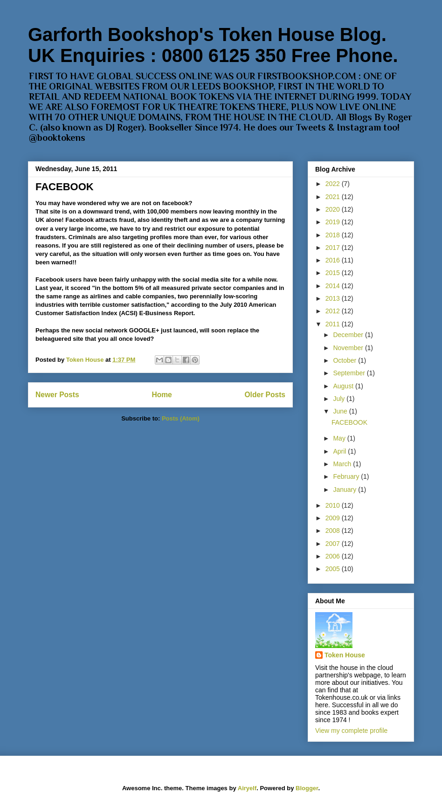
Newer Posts (57, 395)
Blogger (307, 788)
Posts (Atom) (181, 418)
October (345, 360)
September (349, 373)
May (340, 438)
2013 (333, 298)
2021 (333, 196)
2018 (333, 235)
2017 (333, 247)
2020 (333, 209)
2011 (333, 324)
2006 (333, 556)
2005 (333, 568)
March (343, 464)
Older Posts (264, 395)
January (345, 489)
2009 (333, 518)
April (340, 451)
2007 (333, 543)
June (341, 411)
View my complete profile (351, 730)
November (349, 348)
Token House (345, 655)
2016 (333, 260)
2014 (333, 286)
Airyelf (247, 788)
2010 (333, 505)
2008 (333, 530)
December (349, 334)
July (339, 398)
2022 (333, 183)
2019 (333, 222)
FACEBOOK (64, 187)
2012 (333, 311)
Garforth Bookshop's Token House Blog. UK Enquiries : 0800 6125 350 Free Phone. (213, 45)
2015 (333, 272)
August (344, 386)
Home (162, 395)
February (347, 476)
